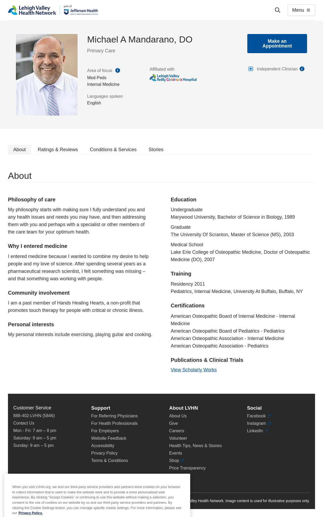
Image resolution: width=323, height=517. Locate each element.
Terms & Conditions (109, 460)
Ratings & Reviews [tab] (58, 149)
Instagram (259, 423)
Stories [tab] (155, 149)
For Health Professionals (114, 423)
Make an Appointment (277, 44)
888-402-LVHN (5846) (34, 415)
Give (173, 423)
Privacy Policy (104, 453)
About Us (178, 416)
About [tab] (19, 149)
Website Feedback (108, 438)
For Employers (105, 431)
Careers (176, 431)
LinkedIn (257, 431)
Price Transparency (187, 468)
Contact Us (23, 423)
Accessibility (102, 445)
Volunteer (178, 438)
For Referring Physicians (114, 416)
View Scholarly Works (194, 369)
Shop (176, 460)
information (302, 69)
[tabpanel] (161, 274)
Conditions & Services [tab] (113, 149)
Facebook (259, 416)
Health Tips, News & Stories (195, 445)
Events (175, 453)
